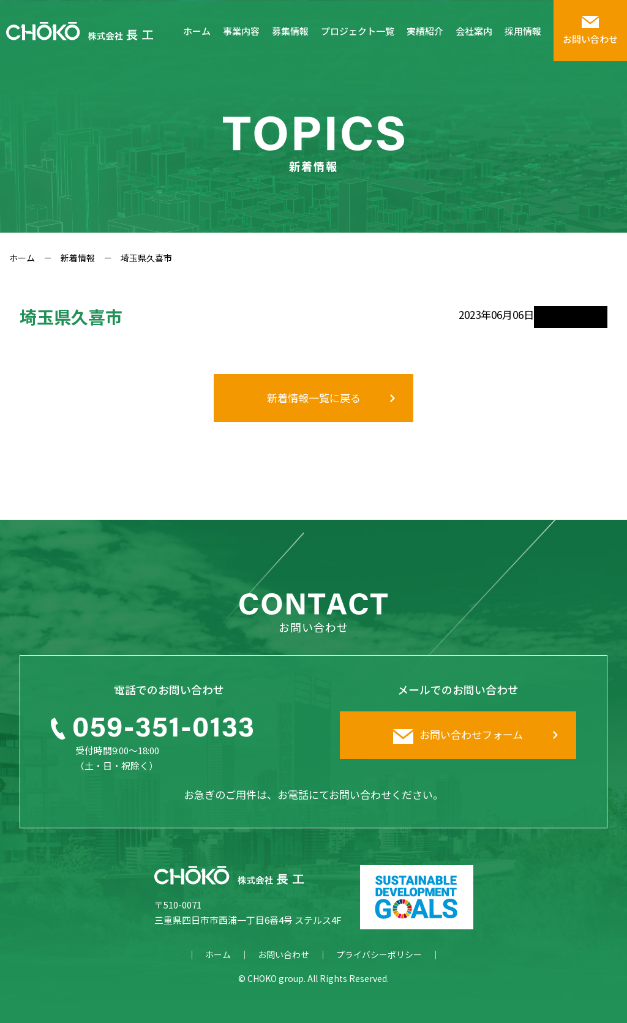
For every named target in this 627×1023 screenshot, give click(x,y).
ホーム (197, 30)
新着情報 (78, 258)
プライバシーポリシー (379, 954)
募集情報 (290, 30)
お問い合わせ (283, 954)
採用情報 (523, 30)
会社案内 (474, 30)
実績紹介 (425, 30)
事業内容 (241, 30)
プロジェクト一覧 (357, 30)
